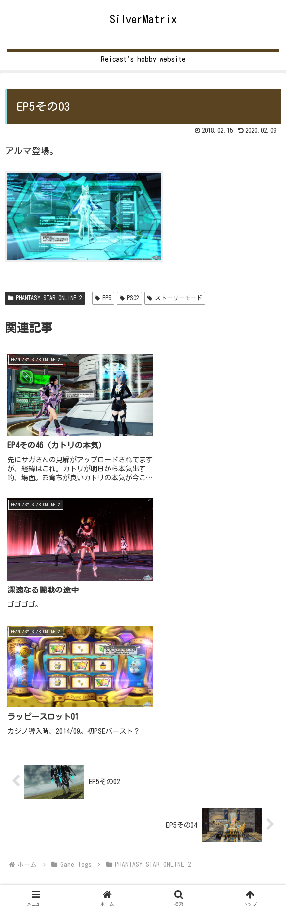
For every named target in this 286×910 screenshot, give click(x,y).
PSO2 (130, 298)
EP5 (103, 298)
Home (50, 875)
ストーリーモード (174, 298)
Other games (235, 875)
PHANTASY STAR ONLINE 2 (45, 298)
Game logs (143, 875)
